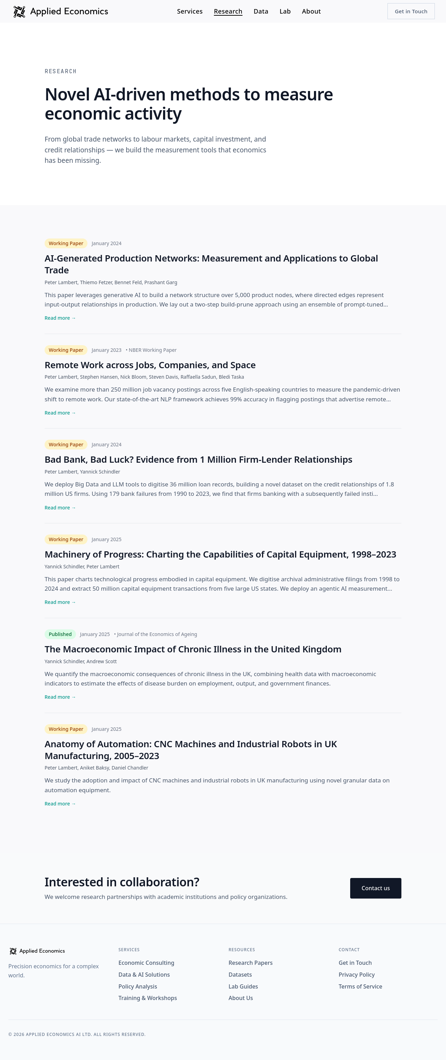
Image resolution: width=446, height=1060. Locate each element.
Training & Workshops (147, 998)
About (311, 11)
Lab (285, 11)
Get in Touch (411, 11)
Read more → (60, 318)
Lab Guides (243, 986)
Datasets (240, 974)
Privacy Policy (357, 974)
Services (190, 11)
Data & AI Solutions (144, 974)
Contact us (376, 888)
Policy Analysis (137, 986)
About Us (241, 998)
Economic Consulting (146, 963)
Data (261, 11)
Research (228, 11)
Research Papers (250, 963)
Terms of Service (360, 986)
